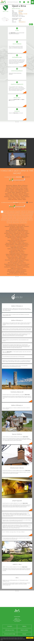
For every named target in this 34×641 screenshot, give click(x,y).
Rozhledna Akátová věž (11, 230)
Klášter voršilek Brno (23, 243)
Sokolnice (27, 196)
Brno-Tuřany (16, 188)
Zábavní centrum (16, 222)
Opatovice (21, 194)
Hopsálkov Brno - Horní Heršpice (21, 233)
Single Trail (30, 219)
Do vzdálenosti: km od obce (13, 177)
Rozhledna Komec (8, 233)
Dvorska (25, 188)
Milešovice (18, 192)
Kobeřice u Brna (14, 191)
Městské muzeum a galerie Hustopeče (17, 269)
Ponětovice (15, 195)
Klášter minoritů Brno (11, 246)
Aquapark (17, 211)
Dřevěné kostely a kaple (26, 217)
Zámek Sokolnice (13, 225)
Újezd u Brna (19, 5)
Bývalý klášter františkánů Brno (16, 241)
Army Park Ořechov (9, 260)
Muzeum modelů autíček (23, 267)
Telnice (10, 198)
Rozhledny (5, 217)
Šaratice (12, 196)
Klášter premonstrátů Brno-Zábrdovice (17, 240)
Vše (2, 211)
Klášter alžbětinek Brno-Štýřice (13, 254)
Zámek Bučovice (11, 271)
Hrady (10, 217)
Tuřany (18, 198)
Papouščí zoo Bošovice (10, 226)
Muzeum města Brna (11, 255)
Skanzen (3, 214)
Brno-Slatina (9, 188)
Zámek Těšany (21, 225)
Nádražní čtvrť (8, 194)
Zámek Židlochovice (10, 236)
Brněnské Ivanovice (15, 187)
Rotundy (3, 219)
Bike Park (24, 219)
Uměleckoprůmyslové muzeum (16, 253)
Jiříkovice (7, 191)
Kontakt (24, 634)
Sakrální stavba (24, 222)
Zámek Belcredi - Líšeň (22, 232)
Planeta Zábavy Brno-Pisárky (21, 260)
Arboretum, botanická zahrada (26, 214)
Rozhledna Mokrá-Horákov (22, 236)
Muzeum (9, 222)
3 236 (20, 19)
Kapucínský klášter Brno (11, 243)
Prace (20, 195)
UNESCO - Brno (22, 257)
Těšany (14, 198)
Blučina (20, 185)
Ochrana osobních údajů (9, 634)
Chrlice (21, 188)
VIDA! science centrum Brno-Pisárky (16, 258)
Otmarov (26, 194)
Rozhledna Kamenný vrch (10, 267)
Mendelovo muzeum (22, 255)
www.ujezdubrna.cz (22, 21)
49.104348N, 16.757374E (23, 13)
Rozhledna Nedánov (9, 244)
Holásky (7, 189)
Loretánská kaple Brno (22, 246)
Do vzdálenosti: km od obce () (13, 202)
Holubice (12, 189)
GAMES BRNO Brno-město (17, 247)
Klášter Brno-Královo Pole (17, 268)
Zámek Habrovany (24, 264)
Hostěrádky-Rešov (19, 189)
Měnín (13, 192)
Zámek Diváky (24, 234)
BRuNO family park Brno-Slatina (16, 229)
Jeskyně (8, 219)
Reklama (24, 626)
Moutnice (24, 192)
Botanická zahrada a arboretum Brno (17, 262)
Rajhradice (25, 195)
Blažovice (15, 185)
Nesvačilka (15, 194)
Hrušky (26, 189)
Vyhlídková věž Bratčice (11, 265)
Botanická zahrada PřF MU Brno (11, 264)
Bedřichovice (9, 185)
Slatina (22, 196)
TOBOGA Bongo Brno (23, 230)
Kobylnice (20, 191)
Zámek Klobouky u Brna (16, 239)
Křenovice (26, 191)
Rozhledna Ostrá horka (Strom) (16, 272)
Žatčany (20, 199)
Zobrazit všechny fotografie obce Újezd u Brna (17, 166)
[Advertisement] (17, 130)
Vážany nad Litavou (12, 199)
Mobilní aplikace (24, 630)
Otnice (7, 195)
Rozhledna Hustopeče (22, 265)
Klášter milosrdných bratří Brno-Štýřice (17, 248)
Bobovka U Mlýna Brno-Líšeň (13, 234)
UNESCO (22, 211)
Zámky (14, 217)
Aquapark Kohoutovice (21, 271)
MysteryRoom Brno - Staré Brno (16, 251)
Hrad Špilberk (24, 254)
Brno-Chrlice (24, 187)
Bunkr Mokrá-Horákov (11, 232)
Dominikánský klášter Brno (16, 250)
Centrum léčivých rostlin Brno (17, 261)
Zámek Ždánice (23, 274)
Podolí (10, 195)
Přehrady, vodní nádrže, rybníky (13, 214)
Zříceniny (18, 217)
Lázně (12, 219)
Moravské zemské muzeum (21, 244)
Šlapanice (20, 12)
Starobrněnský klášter (12, 257)
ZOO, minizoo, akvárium (9, 211)
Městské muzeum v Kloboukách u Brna (16, 237)
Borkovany (24, 185)
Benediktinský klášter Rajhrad (17, 227)
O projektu (9, 626)
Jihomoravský (21, 10)
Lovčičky (9, 192)
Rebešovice (7, 196)
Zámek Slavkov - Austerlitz (22, 226)
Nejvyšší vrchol (18, 219)
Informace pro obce (9, 630)
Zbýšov (24, 199)
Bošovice (8, 187)
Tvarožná (23, 198)
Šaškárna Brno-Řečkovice (13, 274)
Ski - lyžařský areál (29, 211)
